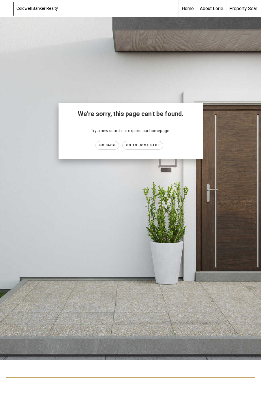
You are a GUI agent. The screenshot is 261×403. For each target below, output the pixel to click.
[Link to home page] (7, 8)
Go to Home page (143, 145)
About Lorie (211, 8)
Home (188, 8)
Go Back (107, 145)
